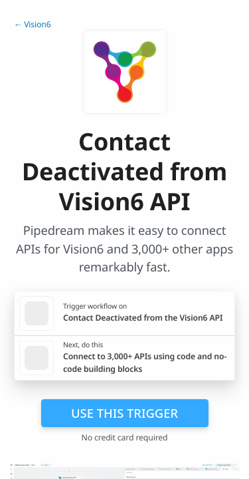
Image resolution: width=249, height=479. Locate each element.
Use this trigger (124, 412)
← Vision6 (32, 24)
